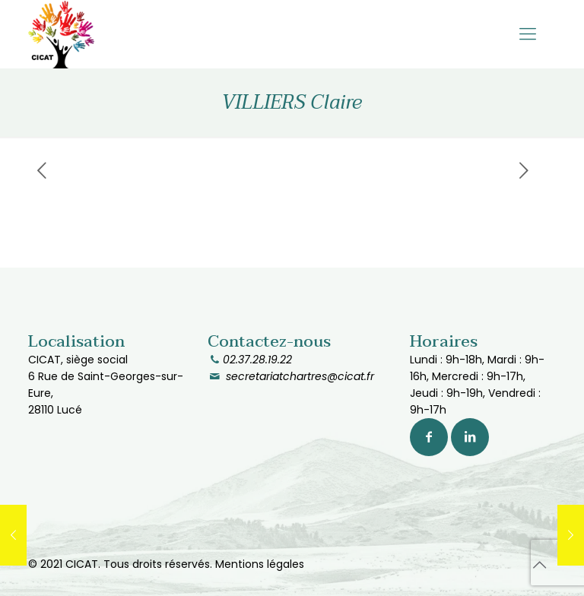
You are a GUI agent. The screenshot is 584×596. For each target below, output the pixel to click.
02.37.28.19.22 (257, 359)
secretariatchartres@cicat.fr (298, 376)
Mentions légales (259, 564)
